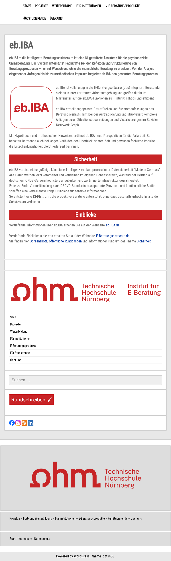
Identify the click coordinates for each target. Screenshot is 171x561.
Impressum (25, 539)
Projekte (41, 6)
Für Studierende (34, 18)
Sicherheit (144, 241)
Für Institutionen (88, 6)
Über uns (56, 18)
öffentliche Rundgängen (65, 241)
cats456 (108, 556)
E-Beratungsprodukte (124, 6)
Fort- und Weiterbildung (37, 518)
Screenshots (38, 241)
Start (27, 6)
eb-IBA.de (113, 225)
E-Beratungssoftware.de (113, 236)
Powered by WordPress (73, 556)
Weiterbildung (62, 6)
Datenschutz (42, 539)
